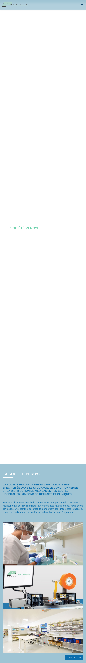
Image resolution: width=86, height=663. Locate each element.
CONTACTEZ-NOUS (74, 658)
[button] (82, 5)
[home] (24, 4)
